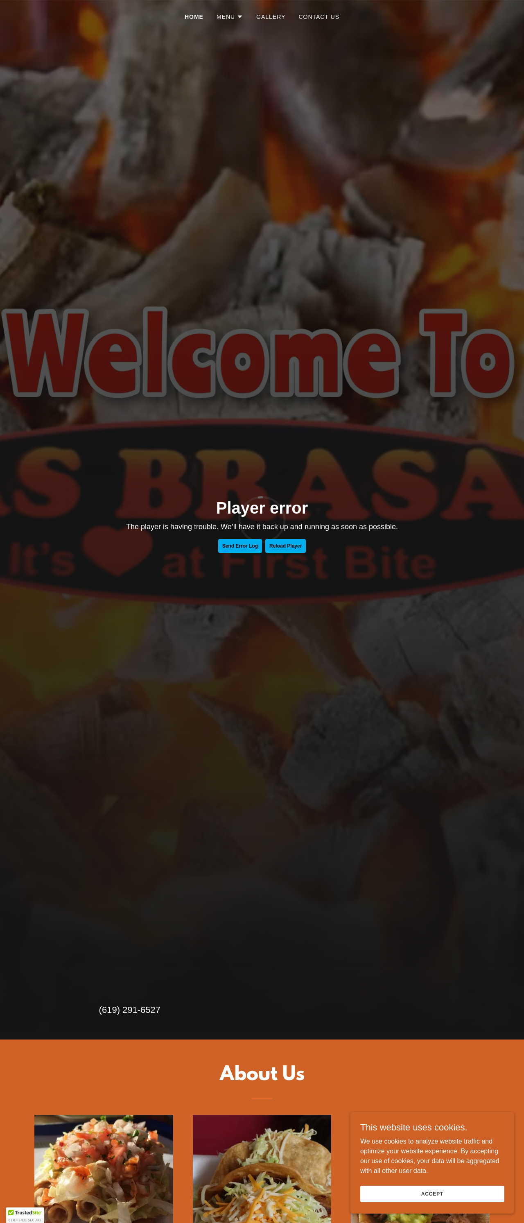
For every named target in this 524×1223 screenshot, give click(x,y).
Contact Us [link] (318, 17)
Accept (432, 1193)
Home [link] (194, 17)
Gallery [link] (270, 17)
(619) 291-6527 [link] (129, 1010)
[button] (230, 17)
